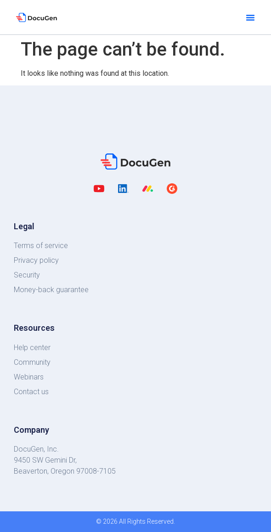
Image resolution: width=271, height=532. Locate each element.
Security (27, 275)
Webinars (29, 377)
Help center (32, 347)
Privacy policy (36, 260)
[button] (250, 17)
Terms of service (41, 245)
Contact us (31, 391)
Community (32, 362)
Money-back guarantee (51, 289)
